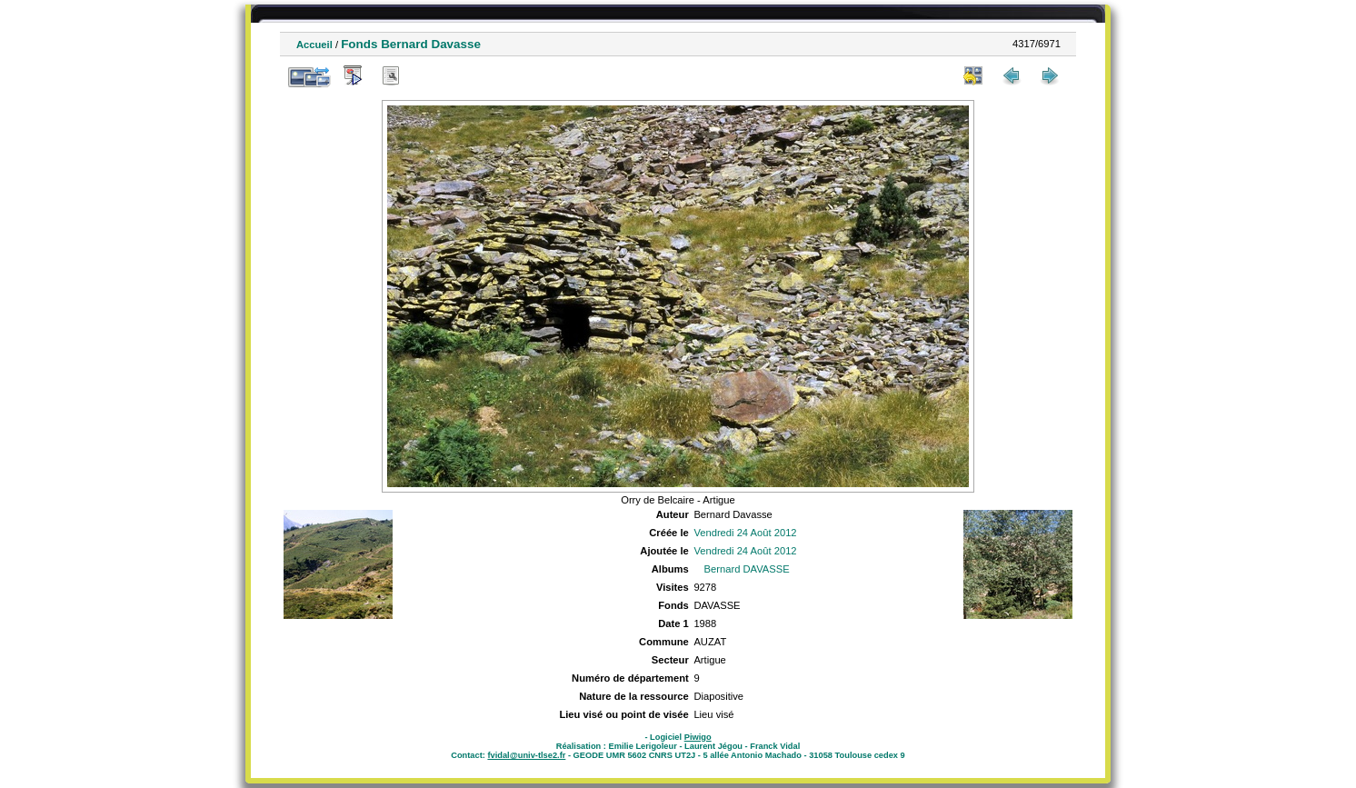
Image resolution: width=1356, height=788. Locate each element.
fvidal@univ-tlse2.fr (526, 755)
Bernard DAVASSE (747, 569)
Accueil (314, 44)
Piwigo (698, 737)
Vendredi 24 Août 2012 (744, 532)
